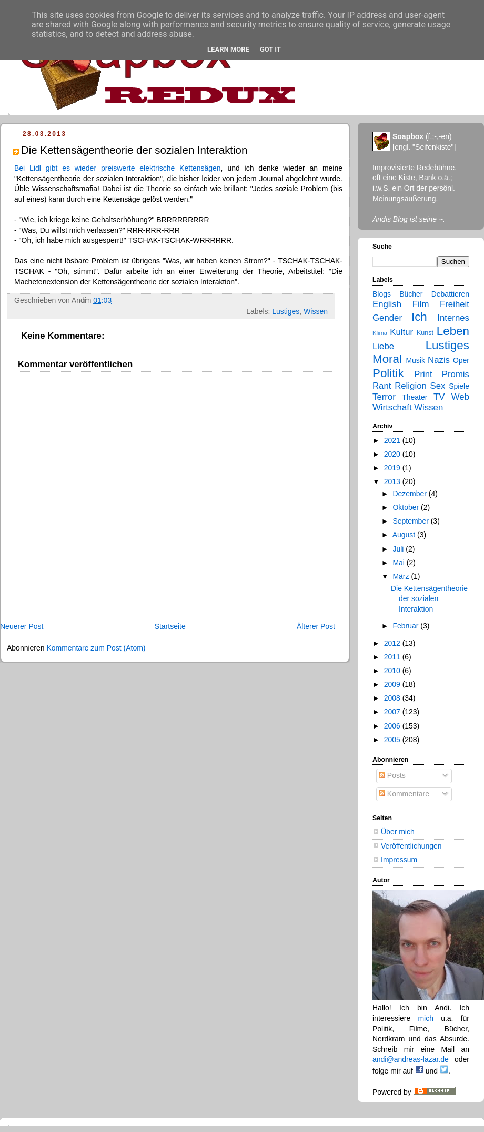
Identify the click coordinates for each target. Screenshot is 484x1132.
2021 (393, 440)
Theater (414, 397)
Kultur (401, 332)
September (411, 521)
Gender (387, 318)
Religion (411, 386)
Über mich (398, 832)
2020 (393, 454)
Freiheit (454, 304)
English (386, 304)
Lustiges (285, 311)
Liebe (383, 346)
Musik (415, 360)
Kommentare (404, 794)
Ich (419, 316)
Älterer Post (316, 626)
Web (460, 397)
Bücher (410, 294)
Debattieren (450, 294)
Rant (381, 386)
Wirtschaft (392, 407)
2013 (393, 481)
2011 (393, 657)
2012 (393, 643)
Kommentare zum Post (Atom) (95, 648)
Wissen (316, 311)
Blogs (381, 294)
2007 (393, 711)
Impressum (399, 859)
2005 (393, 739)
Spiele (459, 386)
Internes (453, 318)
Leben (453, 331)
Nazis (439, 360)
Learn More (228, 49)
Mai (399, 562)
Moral (387, 359)
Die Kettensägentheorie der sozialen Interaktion (429, 598)
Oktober (406, 507)
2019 (393, 468)
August (404, 534)
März (401, 576)
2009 (393, 684)
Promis (455, 374)
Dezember (410, 493)
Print (423, 374)
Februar (406, 626)
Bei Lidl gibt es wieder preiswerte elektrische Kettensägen (117, 168)
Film (420, 304)
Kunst (425, 333)
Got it (270, 49)
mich (425, 1018)
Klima (379, 333)
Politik (388, 373)
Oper (461, 360)
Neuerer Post (21, 626)
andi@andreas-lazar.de (410, 1059)
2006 (393, 726)
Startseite (170, 626)
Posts (392, 775)
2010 (393, 670)
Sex (438, 386)
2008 (393, 698)
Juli (399, 549)
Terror (384, 397)
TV (439, 397)
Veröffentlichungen (411, 846)
